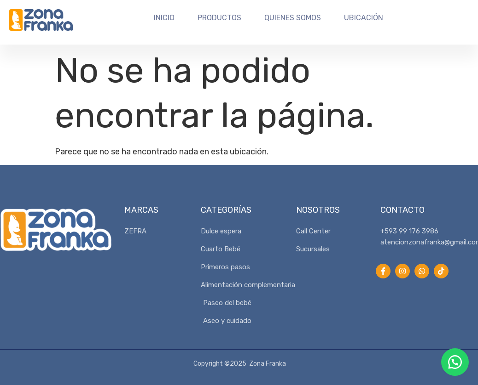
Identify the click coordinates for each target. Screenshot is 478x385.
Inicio (164, 17)
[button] (455, 362)
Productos (219, 17)
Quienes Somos (292, 17)
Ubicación (363, 17)
